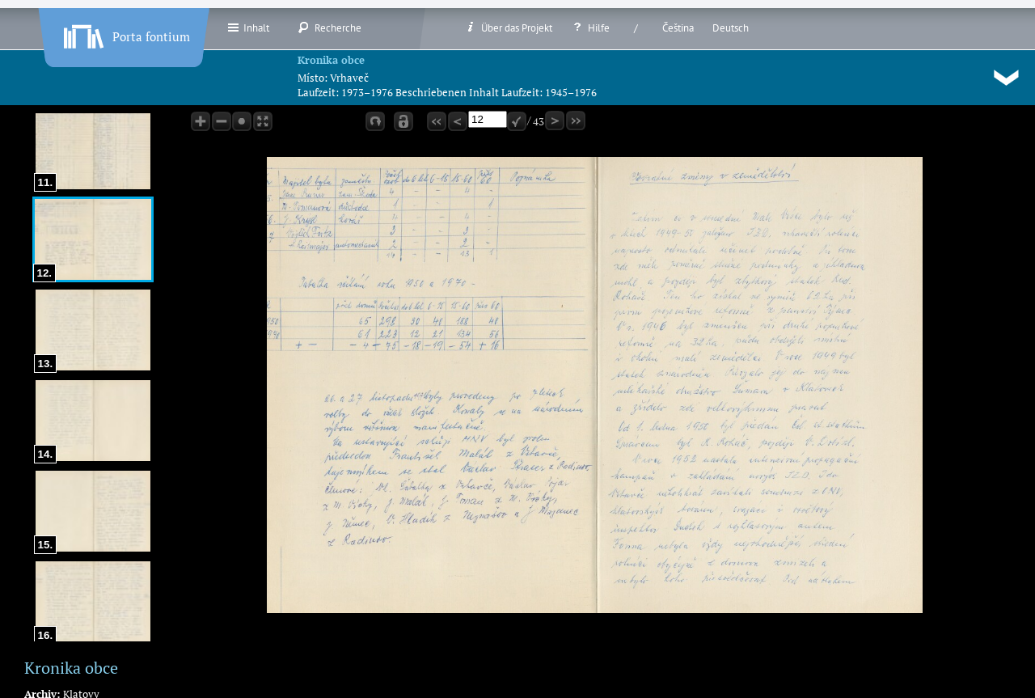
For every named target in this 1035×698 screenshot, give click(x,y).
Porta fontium (125, 33)
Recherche (329, 27)
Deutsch (730, 28)
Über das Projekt (508, 27)
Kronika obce (331, 60)
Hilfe (590, 27)
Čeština (678, 28)
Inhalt (247, 27)
